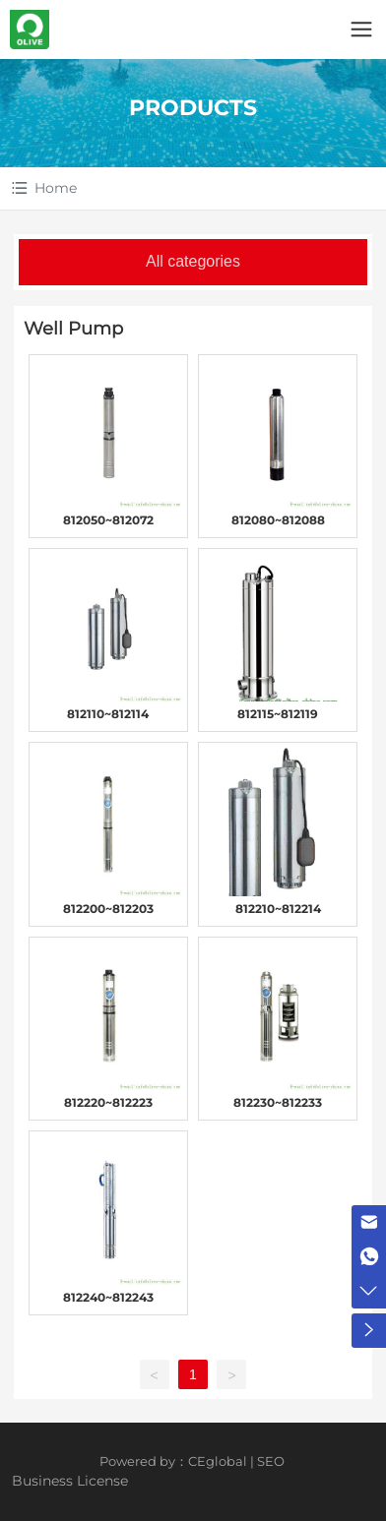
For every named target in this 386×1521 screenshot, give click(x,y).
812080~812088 (278, 520)
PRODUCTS (193, 107)
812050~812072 (108, 520)
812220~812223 (108, 1102)
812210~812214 (278, 908)
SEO (271, 1461)
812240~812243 (108, 1297)
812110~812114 (108, 713)
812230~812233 (277, 1102)
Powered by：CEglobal (173, 1461)
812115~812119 (277, 713)
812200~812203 (108, 908)
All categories (193, 261)
